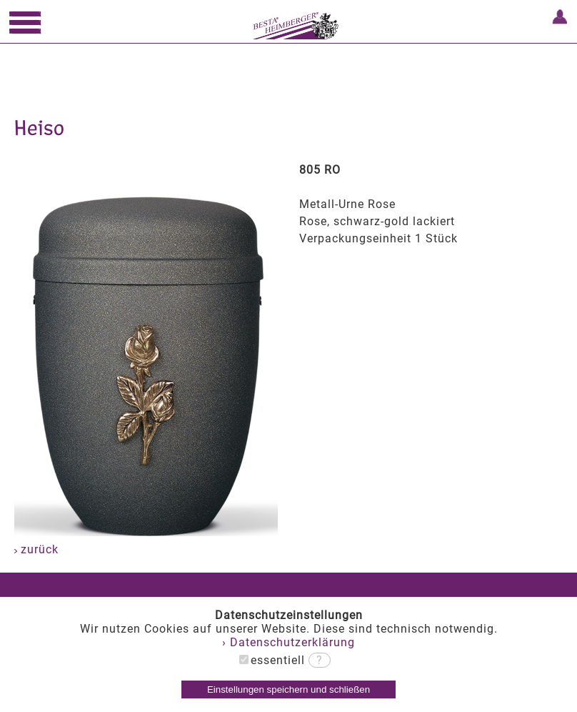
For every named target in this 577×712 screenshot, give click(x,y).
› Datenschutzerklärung (288, 642)
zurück (36, 549)
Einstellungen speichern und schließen (288, 689)
